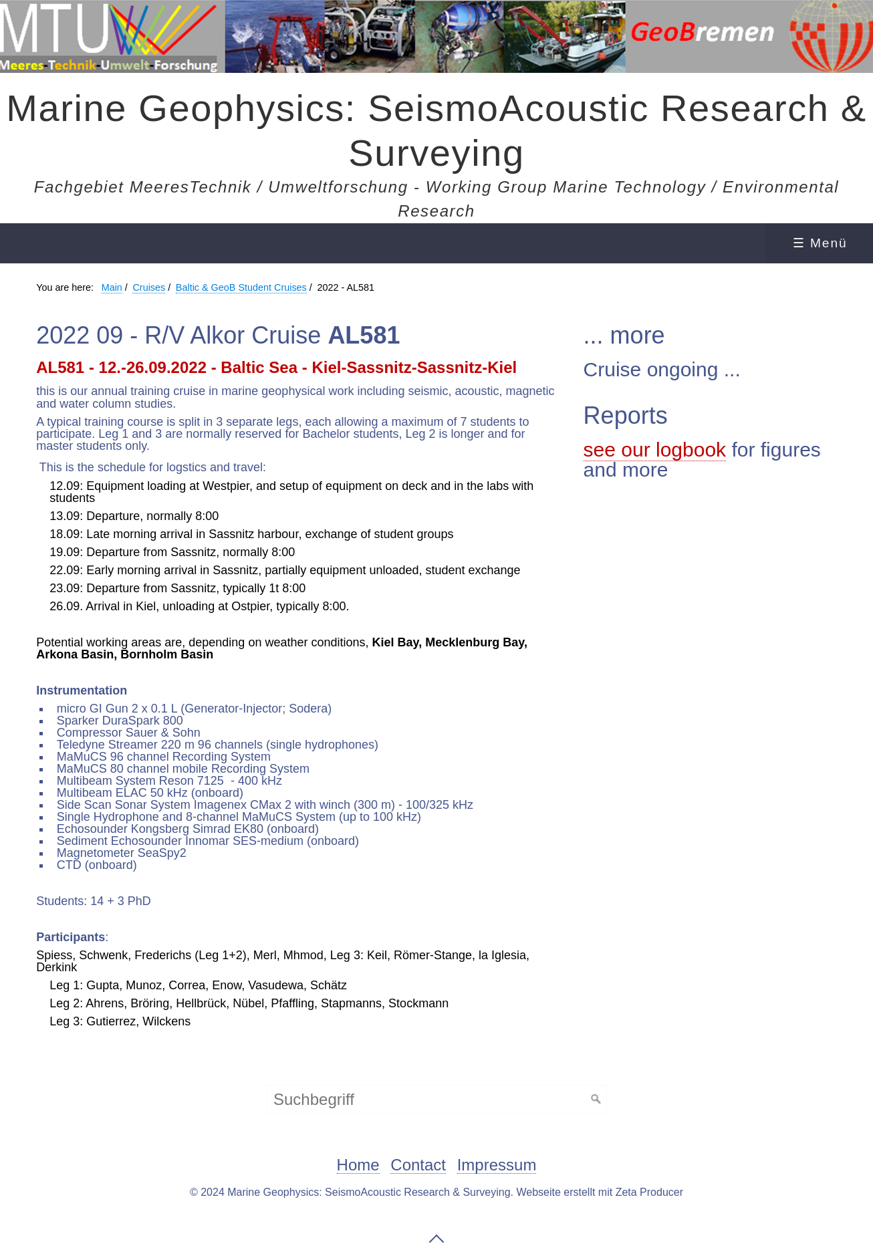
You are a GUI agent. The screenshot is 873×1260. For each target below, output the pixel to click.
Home (358, 1165)
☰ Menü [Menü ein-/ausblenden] (820, 243)
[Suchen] (596, 1099)
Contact (418, 1165)
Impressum (497, 1165)
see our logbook (655, 449)
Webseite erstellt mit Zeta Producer (599, 1192)
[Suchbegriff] (436, 1099)
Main (112, 287)
